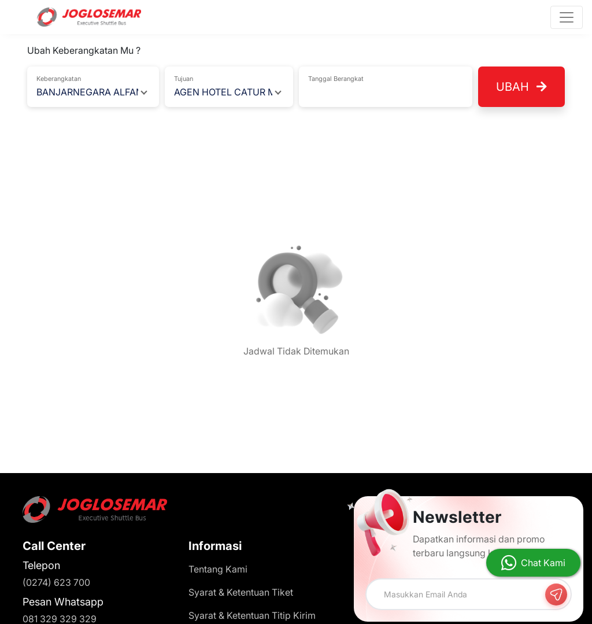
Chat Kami (543, 562)
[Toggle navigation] (566, 17)
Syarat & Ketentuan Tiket (240, 592)
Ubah (521, 87)
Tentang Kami (217, 569)
